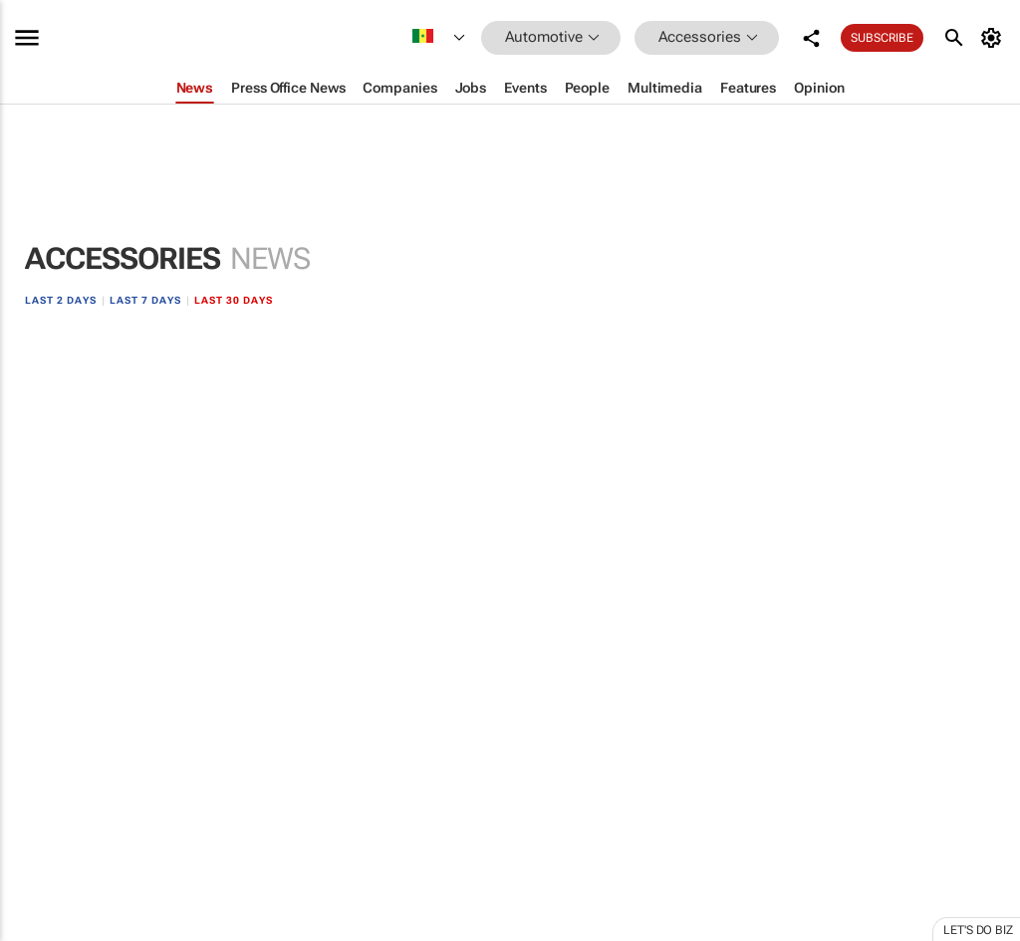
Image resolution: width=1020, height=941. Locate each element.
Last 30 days (233, 300)
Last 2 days (61, 300)
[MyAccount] (993, 38)
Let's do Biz (978, 930)
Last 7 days (145, 300)
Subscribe (881, 38)
